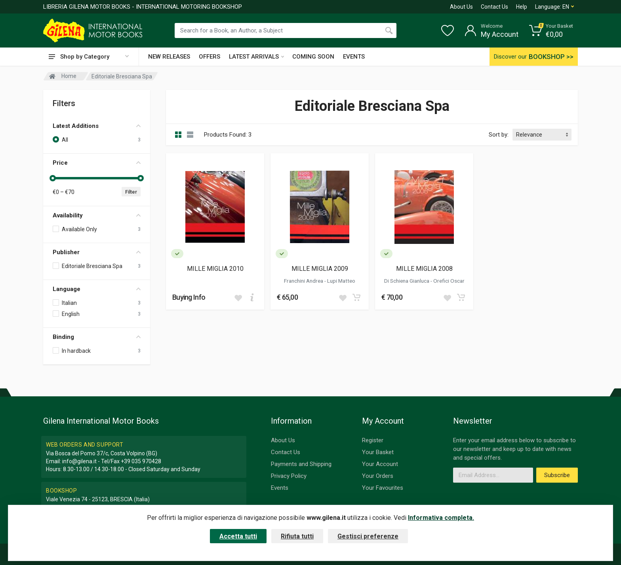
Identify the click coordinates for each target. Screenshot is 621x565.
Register (372, 440)
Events (279, 487)
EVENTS (354, 56)
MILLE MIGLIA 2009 (319, 268)
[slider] (53, 178)
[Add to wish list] (238, 297)
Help (521, 7)
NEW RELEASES (169, 56)
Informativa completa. (441, 517)
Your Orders (377, 475)
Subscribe (557, 475)
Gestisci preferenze (367, 536)
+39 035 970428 (141, 461)
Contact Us (494, 7)
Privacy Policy (289, 475)
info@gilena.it (79, 461)
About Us (461, 7)
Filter (131, 192)
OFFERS (209, 56)
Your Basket (378, 452)
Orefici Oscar (449, 281)
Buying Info (188, 297)
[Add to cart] (252, 297)
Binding (97, 337)
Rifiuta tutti (297, 536)
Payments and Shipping (301, 464)
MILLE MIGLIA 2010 (215, 268)
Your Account (380, 464)
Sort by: (499, 134)
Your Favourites (382, 487)
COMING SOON (313, 56)
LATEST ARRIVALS (256, 56)
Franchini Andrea (304, 281)
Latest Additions (97, 125)
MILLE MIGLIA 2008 (424, 268)
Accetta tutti (238, 536)
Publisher (97, 252)
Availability (97, 215)
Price (97, 162)
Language (97, 289)
